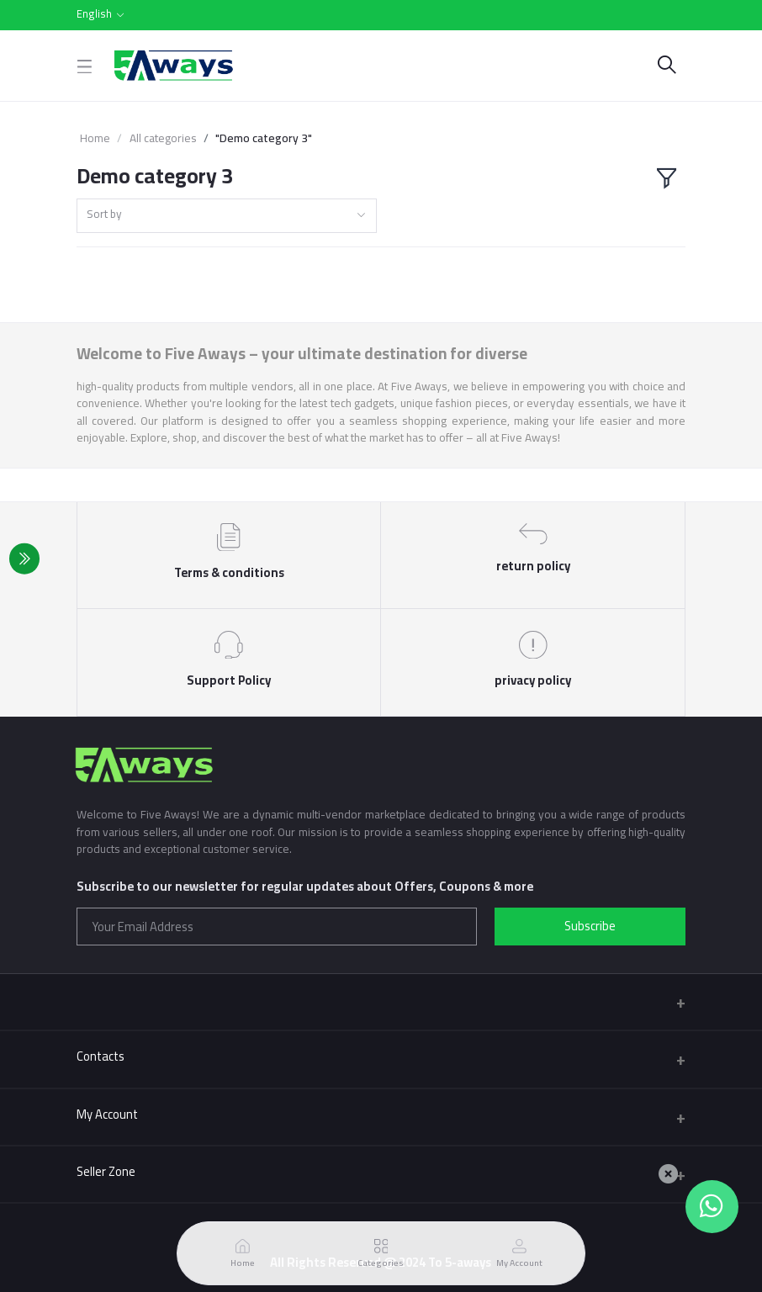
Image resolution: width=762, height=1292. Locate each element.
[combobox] (227, 216)
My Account (107, 1114)
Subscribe (590, 925)
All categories (163, 138)
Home (95, 138)
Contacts (100, 1056)
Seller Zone (106, 1171)
